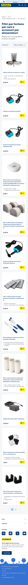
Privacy (4, 570)
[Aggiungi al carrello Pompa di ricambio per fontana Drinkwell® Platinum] (22, 267)
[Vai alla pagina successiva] (19, 509)
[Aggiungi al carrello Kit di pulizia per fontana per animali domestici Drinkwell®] (22, 348)
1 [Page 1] (12, 509)
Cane (9, 17)
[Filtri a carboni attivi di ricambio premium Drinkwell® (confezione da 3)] (14, 291)
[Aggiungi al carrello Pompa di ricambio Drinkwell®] (22, 115)
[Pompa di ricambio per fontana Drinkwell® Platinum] (14, 253)
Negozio (4, 17)
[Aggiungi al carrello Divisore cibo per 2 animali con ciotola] (22, 82)
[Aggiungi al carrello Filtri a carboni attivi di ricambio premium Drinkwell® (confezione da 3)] (22, 308)
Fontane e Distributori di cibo (9, 18)
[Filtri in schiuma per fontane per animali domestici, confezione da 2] (14, 486)
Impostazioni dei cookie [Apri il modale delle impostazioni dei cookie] (8, 577)
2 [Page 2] (15, 509)
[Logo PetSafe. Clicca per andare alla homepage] (6, 5)
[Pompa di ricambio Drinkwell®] (14, 102)
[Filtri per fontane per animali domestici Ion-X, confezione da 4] (14, 446)
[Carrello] (19, 5)
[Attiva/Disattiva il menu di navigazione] (25, 5)
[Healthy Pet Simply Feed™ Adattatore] (14, 410)
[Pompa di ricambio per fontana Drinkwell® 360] (14, 136)
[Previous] (1, 1)
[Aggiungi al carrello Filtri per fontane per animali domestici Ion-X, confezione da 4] (22, 462)
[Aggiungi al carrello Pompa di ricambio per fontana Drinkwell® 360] (22, 150)
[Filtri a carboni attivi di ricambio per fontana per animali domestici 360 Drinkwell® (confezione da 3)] (14, 372)
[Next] (26, 1)
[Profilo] (22, 5)
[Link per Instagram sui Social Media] (3, 533)
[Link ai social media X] (17, 533)
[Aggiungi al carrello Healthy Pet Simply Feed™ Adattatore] (22, 423)
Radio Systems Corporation (12, 566)
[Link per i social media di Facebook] (10, 533)
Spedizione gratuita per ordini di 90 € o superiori (15, 1)
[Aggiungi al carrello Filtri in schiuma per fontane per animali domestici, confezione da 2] (22, 502)
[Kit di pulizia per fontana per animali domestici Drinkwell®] (14, 332)
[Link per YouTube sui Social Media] (24, 533)
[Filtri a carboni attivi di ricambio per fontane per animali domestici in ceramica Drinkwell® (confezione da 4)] (14, 216)
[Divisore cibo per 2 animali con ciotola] (14, 66)
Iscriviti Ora (7, 553)
